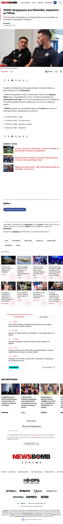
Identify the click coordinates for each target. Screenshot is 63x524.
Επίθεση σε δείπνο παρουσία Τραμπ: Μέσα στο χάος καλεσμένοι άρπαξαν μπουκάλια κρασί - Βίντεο (39, 271)
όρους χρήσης (35, 435)
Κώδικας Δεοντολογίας (36, 471)
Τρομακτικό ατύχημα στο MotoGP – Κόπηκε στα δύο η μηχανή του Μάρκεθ (29, 342)
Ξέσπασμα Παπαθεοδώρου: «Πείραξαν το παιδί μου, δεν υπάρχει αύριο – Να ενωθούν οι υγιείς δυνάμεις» (54, 297)
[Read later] (61, 71)
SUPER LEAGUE (28, 240)
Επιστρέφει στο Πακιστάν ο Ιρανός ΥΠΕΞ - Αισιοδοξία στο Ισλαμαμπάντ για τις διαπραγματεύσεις (30, 359)
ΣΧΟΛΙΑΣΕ (49, 72)
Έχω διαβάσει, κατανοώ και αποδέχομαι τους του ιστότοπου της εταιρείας (31, 435)
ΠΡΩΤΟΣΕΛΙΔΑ (48, 2)
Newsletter (16, 232)
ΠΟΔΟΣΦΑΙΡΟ (4, 71)
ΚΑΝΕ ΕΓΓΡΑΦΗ (31, 444)
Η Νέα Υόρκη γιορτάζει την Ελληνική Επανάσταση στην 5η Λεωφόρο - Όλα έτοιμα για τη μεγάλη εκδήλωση (30, 325)
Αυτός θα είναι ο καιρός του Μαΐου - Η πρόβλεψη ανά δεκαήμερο (7, 269)
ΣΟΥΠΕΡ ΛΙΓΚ (39, 240)
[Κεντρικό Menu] (60, 2)
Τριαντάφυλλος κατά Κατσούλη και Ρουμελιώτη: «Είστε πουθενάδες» (38, 295)
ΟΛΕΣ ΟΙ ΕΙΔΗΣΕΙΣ (25, 2)
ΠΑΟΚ (7, 17)
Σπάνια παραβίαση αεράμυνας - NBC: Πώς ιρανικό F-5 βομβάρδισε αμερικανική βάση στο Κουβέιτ (23, 271)
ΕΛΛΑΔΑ (34, 2)
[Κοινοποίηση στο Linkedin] (19, 80)
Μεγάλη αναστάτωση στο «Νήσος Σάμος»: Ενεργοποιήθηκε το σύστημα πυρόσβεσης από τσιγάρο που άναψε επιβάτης (30, 351)
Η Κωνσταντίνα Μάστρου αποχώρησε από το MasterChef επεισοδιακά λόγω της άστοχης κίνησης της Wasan (29, 402)
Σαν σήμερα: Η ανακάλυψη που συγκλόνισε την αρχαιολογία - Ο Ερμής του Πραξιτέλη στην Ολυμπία (7, 297)
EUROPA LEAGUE (51, 240)
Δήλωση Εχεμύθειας (23, 471)
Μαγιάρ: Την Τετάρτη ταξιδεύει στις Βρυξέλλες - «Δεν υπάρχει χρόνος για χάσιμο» (31, 334)
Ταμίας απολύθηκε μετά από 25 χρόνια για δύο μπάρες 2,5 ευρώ (22, 295)
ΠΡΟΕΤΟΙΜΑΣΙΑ (16, 240)
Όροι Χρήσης (12, 471)
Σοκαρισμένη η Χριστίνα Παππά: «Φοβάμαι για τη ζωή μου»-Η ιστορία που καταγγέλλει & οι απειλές (48, 402)
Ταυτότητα (3, 471)
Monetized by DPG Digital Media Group (37, 503)
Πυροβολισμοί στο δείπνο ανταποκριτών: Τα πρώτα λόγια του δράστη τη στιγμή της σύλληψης (9, 401)
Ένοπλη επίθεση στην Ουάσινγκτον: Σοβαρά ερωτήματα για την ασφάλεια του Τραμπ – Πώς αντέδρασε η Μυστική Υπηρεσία (55, 271)
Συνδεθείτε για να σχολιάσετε (14, 209)
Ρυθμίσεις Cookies (49, 471)
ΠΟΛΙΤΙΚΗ (40, 2)
